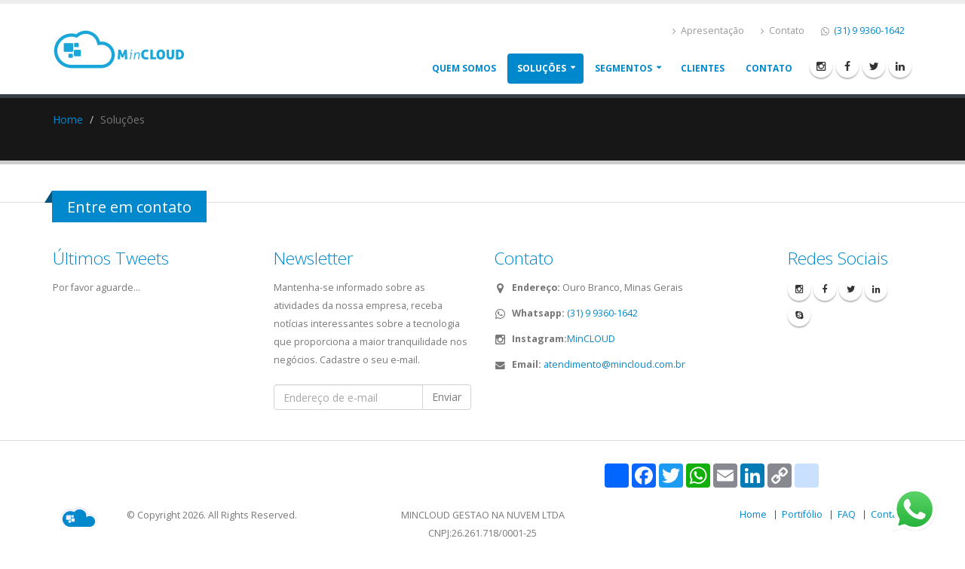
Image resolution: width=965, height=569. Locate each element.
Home (68, 119)
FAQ (847, 514)
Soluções (541, 68)
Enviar (446, 397)
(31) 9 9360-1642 (868, 30)
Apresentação (708, 30)
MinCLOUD (591, 338)
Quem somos (464, 68)
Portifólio (802, 514)
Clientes (703, 68)
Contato (782, 30)
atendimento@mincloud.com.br (614, 364)
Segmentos (623, 68)
